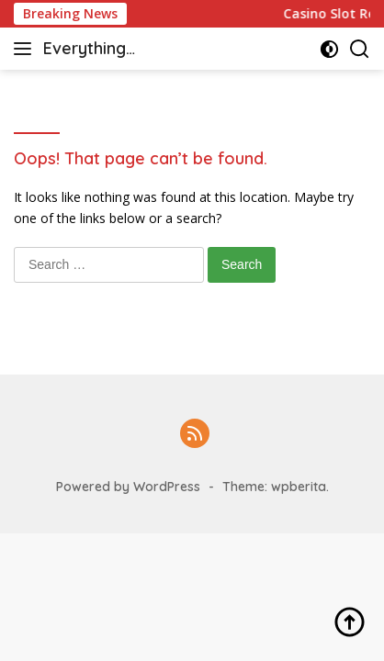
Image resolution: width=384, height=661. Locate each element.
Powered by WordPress (128, 486)
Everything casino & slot (94, 50)
